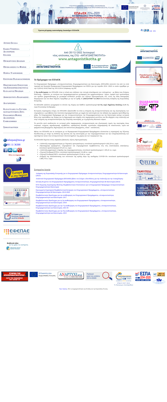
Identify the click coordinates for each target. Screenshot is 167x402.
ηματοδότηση (10, 127)
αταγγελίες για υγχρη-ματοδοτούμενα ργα (15, 110)
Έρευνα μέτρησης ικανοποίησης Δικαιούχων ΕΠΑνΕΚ (58, 30)
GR (150, 31)
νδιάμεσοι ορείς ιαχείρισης (12, 116)
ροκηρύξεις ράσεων (14, 61)
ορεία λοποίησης (13, 73)
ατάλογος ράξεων (13, 91)
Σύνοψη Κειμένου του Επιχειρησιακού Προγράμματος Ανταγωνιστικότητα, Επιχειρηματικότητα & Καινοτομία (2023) (78, 182)
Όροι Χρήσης (63, 289)
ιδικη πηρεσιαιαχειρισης (11, 50)
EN (154, 31)
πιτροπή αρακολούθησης (16, 79)
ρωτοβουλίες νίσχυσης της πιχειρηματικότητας (15, 86)
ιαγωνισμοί (9, 103)
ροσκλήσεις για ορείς (14, 67)
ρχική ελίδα (10, 43)
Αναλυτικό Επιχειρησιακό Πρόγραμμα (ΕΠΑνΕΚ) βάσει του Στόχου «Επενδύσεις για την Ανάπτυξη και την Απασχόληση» (79, 179)
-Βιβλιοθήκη (10, 121)
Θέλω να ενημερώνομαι (17, 155)
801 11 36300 (13, 144)
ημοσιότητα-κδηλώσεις (16, 97)
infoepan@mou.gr (16, 140)
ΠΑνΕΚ (7, 55)
